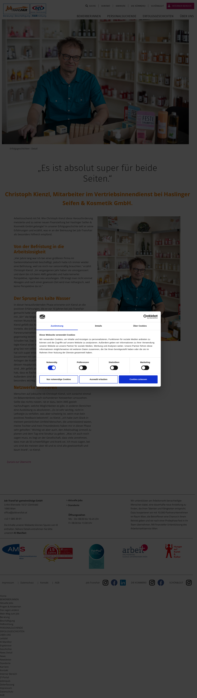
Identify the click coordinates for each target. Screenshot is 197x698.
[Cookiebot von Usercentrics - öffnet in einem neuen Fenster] (145, 317)
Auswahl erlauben (98, 379)
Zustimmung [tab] (57, 326)
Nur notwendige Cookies (59, 379)
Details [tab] (98, 326)
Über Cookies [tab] (140, 326)
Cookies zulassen (138, 379)
